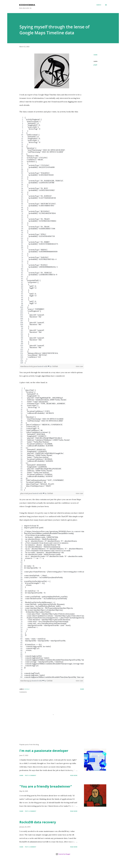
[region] (51, 240)
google (95, 65)
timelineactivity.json (28, 366)
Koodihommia (27, 4)
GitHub (55, 366)
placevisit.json (26, 493)
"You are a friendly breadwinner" (45, 786)
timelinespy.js (26, 681)
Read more (73, 775)
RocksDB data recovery (37, 822)
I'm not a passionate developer (43, 751)
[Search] (98, 5)
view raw (79, 366)
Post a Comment (30, 775)
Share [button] (95, 55)
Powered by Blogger (63, 854)
